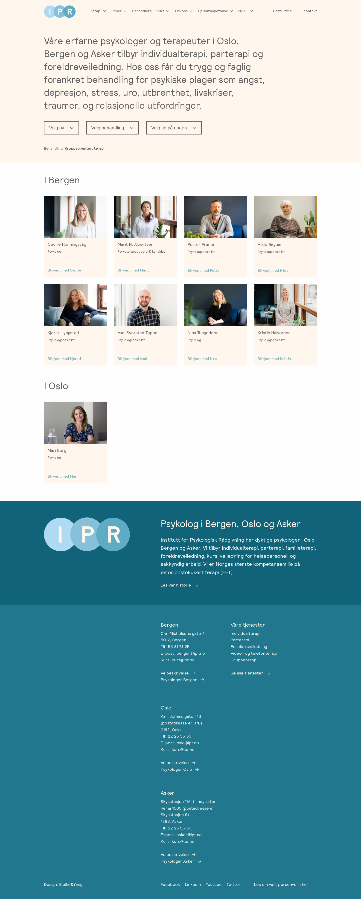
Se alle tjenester (247, 673)
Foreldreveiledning (249, 646)
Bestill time (282, 11)
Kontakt (310, 11)
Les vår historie (176, 585)
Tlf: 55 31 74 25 (175, 646)
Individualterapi (246, 633)
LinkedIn (193, 884)
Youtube (214, 884)
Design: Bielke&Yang (63, 884)
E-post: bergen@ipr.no (183, 653)
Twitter (234, 884)
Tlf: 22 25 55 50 (176, 736)
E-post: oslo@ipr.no (180, 742)
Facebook (171, 884)
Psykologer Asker (177, 861)
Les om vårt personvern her (281, 884)
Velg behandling (107, 127)
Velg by (56, 127)
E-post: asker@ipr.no (181, 834)
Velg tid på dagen (169, 127)
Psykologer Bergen (179, 679)
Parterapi (240, 639)
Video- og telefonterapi (254, 653)
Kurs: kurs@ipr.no (178, 660)
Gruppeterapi (244, 660)
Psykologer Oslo (176, 769)
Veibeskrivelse (175, 673)
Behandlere (142, 11)
